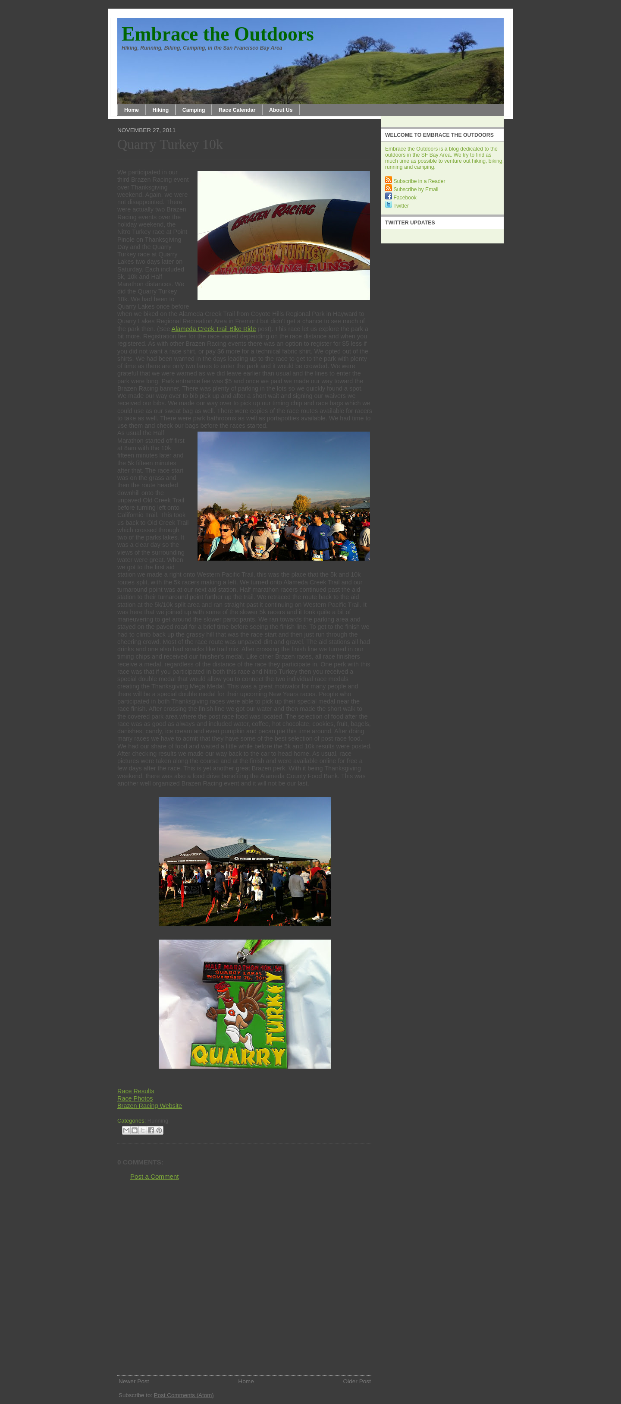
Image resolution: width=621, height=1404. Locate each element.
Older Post (357, 1381)
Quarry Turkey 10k (170, 144)
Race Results (135, 1091)
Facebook (401, 198)
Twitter (397, 206)
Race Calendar (237, 110)
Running (157, 1120)
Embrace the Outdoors (218, 34)
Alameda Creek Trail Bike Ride (214, 328)
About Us (281, 110)
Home (131, 110)
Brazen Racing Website (149, 1105)
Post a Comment (154, 1176)
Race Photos (135, 1098)
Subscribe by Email (411, 189)
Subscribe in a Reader (415, 181)
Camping (193, 110)
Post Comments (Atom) (184, 1395)
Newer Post (134, 1381)
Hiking (161, 110)
